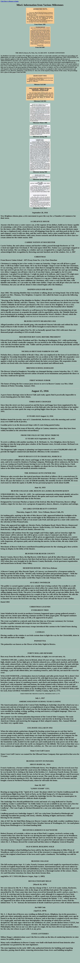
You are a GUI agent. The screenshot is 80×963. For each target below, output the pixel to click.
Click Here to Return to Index (10, 1)
